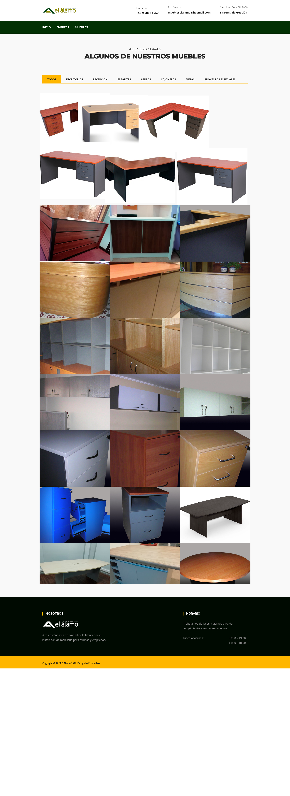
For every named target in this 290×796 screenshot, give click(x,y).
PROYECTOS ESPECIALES (220, 79)
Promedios (94, 790)
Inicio (46, 27)
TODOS (51, 79)
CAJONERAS (168, 79)
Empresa (63, 27)
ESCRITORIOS (74, 79)
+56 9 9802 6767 (147, 13)
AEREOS (146, 79)
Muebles (81, 27)
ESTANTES (124, 79)
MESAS (190, 79)
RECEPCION (100, 79)
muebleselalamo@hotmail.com (189, 12)
